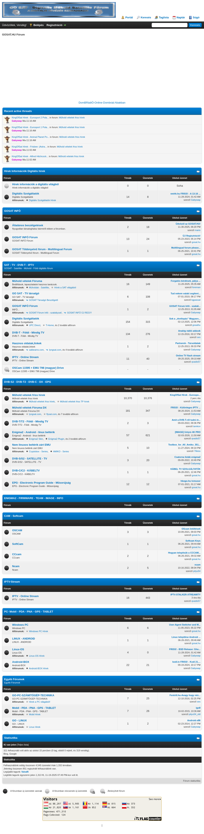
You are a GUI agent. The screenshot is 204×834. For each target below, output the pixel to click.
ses (198, 337)
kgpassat (195, 300)
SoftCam (17, 543)
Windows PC (20, 624)
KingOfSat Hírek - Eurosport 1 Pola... (30, 127)
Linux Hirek (34, 727)
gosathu (196, 325)
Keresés (146, 17)
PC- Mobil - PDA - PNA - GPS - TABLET (28, 611)
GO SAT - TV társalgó (25, 293)
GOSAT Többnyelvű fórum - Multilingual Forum (42, 249)
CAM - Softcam (13, 515)
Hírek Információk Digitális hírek (24, 171)
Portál (129, 17)
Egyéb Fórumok (14, 679)
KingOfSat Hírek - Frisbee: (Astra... (29, 146)
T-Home (50, 325)
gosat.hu (196, 242)
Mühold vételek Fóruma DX (29, 407)
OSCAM (17, 530)
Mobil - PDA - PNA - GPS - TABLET (34, 707)
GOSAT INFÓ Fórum (25, 237)
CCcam (16, 554)
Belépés (38, 25)
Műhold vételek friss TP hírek (74, 401)
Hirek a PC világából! (39, 702)
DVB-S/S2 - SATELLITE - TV (29, 458)
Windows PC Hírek (38, 631)
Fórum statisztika (191, 781)
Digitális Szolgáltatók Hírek (42, 200)
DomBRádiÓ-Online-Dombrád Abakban (102, 102)
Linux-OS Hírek (37, 656)
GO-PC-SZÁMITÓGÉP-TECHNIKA (33, 695)
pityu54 (196, 571)
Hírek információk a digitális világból (35, 184)
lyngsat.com (55, 350)
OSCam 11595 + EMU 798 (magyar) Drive (38, 367)
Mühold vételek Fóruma (27, 281)
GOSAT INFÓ (12, 210)
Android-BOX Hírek (38, 668)
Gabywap (195, 200)
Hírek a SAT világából (65, 287)
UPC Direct (34, 325)
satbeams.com (36, 350)
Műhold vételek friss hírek (72, 117)
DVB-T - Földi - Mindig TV (28, 332)
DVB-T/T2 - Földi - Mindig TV (30, 421)
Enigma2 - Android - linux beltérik (33, 432)
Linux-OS (18, 649)
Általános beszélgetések (27, 225)
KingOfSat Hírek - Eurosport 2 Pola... (30, 117)
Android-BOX (20, 661)
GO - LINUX (19, 720)
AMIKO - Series (61, 451)
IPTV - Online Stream (25, 357)
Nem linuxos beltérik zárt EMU (31, 444)
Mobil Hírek (35, 714)
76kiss (197, 451)
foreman (196, 287)
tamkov (196, 426)
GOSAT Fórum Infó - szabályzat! (45, 312)
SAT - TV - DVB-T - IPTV (19, 264)
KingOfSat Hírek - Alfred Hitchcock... (30, 156)
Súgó (196, 17)
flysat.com (52, 414)
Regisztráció (54, 25)
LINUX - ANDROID (23, 638)
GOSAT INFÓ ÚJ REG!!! (79, 312)
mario (197, 230)
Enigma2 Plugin (56, 439)
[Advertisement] (102, 69)
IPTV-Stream (12, 581)
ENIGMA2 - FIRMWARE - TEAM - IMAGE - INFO (33, 498)
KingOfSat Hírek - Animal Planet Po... (30, 137)
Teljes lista (23, 744)
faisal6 (24, 771)
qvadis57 (195, 361)
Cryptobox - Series (38, 451)
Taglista (164, 17)
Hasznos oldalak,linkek (26, 343)
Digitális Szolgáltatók (25, 193)
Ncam (15, 566)
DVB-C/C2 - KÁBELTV (26, 470)
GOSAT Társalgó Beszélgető (43, 300)
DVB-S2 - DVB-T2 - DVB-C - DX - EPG (27, 381)
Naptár (181, 17)
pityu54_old (194, 714)
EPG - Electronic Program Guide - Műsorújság (41, 482)
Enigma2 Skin (36, 439)
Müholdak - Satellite (39, 287)
